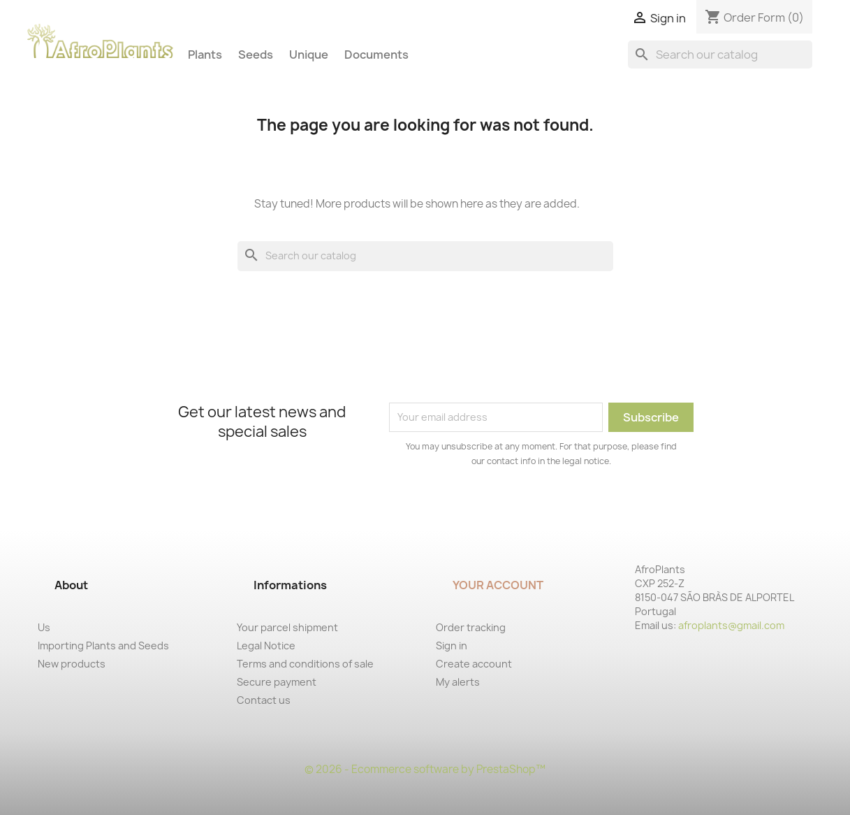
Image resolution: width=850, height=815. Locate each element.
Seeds (255, 54)
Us (44, 627)
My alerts (458, 681)
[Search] (720, 54)
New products (71, 663)
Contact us (264, 700)
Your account (498, 585)
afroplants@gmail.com (731, 625)
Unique (308, 54)
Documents (376, 54)
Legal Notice (266, 645)
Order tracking (471, 627)
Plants (205, 54)
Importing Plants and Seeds (103, 645)
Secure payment (276, 681)
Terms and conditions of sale (305, 663)
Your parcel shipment (287, 627)
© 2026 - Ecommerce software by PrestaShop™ (425, 769)
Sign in (451, 645)
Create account (474, 663)
